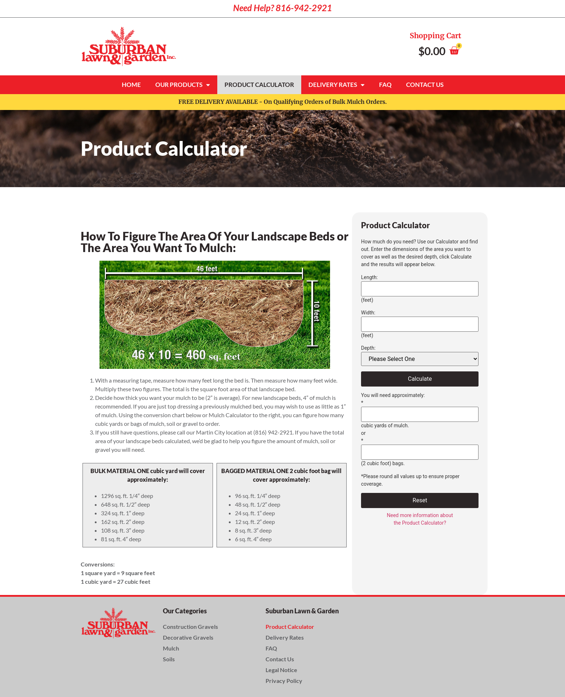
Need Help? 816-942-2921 (282, 8)
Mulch (171, 648)
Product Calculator (259, 84)
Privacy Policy (284, 680)
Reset (420, 500)
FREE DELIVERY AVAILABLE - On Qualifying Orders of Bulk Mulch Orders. (282, 101)
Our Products (182, 85)
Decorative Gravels (188, 637)
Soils (169, 659)
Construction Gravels (190, 626)
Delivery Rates (336, 85)
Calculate (420, 378)
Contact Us (425, 84)
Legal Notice (281, 669)
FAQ (385, 84)
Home (131, 84)
